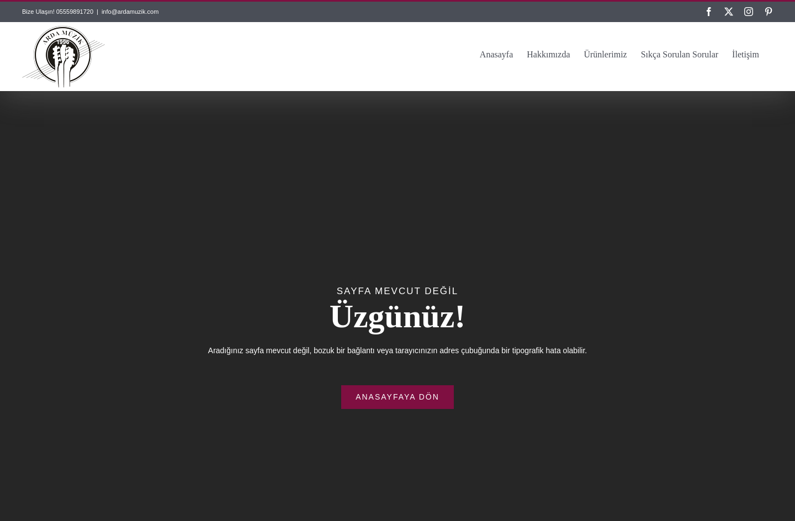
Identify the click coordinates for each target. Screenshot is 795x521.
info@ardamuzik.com (130, 11)
